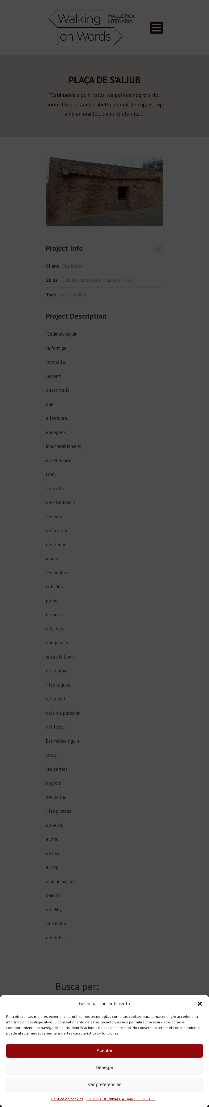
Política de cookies (67, 1099)
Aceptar (105, 1050)
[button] (200, 1004)
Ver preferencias (104, 1084)
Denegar (105, 1067)
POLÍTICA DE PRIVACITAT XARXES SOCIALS (120, 1099)
